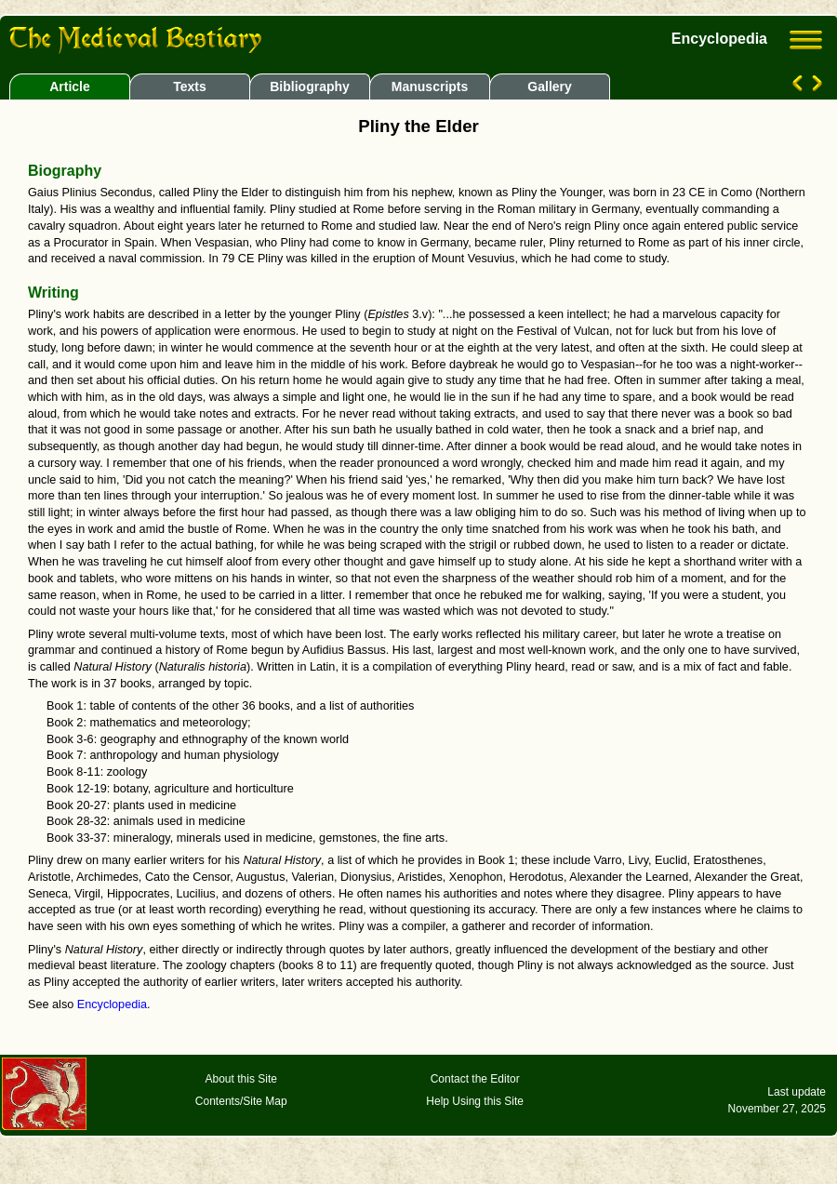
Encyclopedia (112, 1004)
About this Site (241, 1078)
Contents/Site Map (241, 1101)
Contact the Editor (475, 1078)
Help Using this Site (475, 1101)
